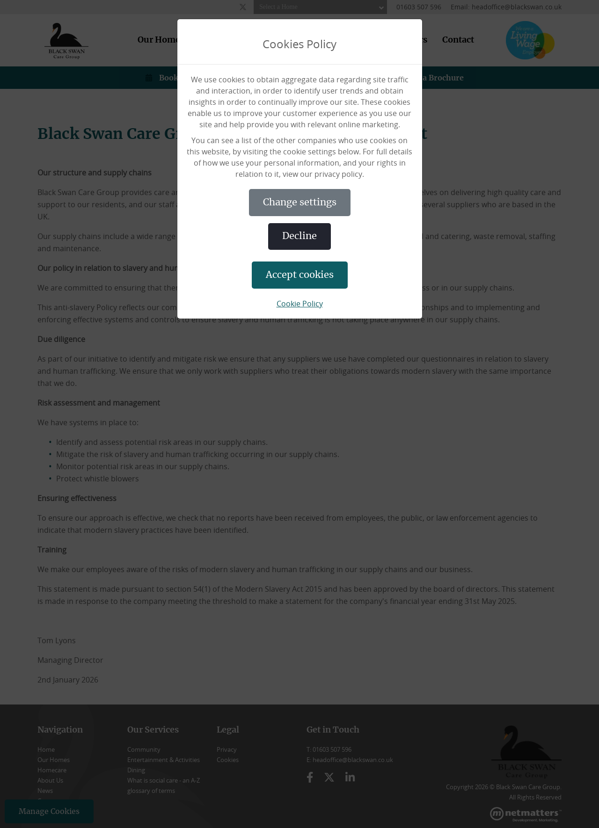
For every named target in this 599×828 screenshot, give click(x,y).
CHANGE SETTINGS (299, 202)
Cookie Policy (300, 303)
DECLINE (299, 236)
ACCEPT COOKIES (300, 275)
